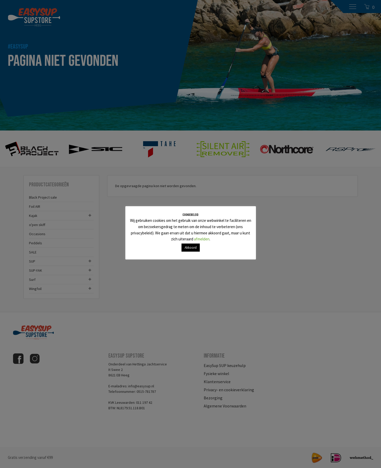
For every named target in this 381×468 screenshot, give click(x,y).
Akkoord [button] (191, 247)
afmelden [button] (201, 238)
